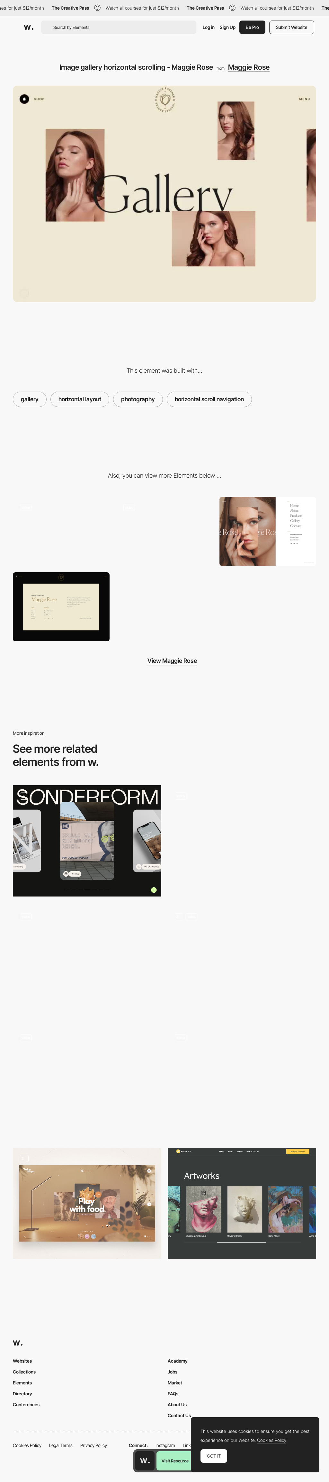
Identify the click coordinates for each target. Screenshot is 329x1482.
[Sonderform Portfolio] (87, 841)
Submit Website (291, 27)
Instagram (165, 1445)
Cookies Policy (27, 1445)
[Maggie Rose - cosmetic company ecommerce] (164, 531)
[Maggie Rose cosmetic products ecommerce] (61, 531)
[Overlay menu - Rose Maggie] (267, 531)
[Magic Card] (242, 1082)
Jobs (172, 1371)
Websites (22, 1361)
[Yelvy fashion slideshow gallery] (242, 838)
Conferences (26, 1404)
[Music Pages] (242, 962)
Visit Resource (175, 1460)
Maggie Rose (249, 67)
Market (175, 1382)
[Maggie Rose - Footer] (61, 606)
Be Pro (252, 27)
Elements (22, 1382)
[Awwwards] (28, 27)
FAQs (173, 1393)
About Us (177, 1404)
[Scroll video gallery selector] (87, 1080)
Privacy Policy (93, 1445)
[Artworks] (242, 1203)
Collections (24, 1371)
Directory (22, 1393)
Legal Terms (61, 1445)
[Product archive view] (87, 962)
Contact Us (179, 1415)
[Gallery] (87, 1203)
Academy (178, 1361)
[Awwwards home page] (145, 1460)
